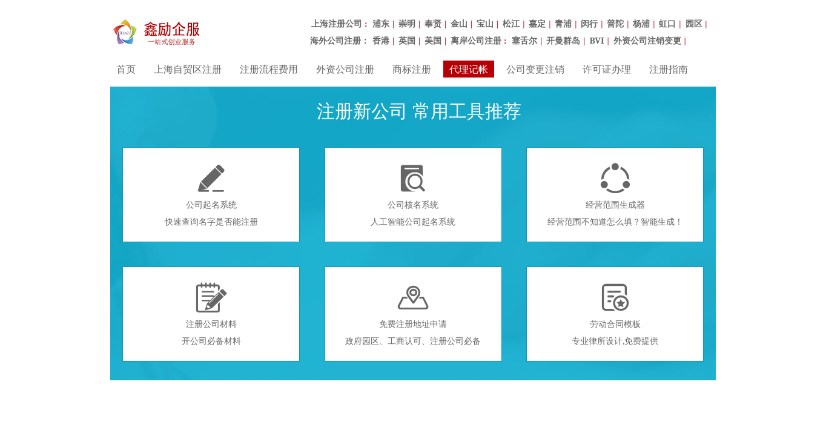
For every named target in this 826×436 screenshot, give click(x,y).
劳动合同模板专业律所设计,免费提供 (615, 314)
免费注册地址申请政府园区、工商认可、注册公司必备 (413, 314)
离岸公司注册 (476, 40)
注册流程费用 (269, 69)
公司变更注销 (535, 69)
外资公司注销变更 (647, 40)
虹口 (667, 23)
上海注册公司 (336, 23)
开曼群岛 (563, 40)
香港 (380, 40)
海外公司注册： (339, 40)
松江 (511, 23)
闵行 (589, 23)
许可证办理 (607, 69)
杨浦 (641, 23)
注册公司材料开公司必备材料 (211, 314)
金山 (459, 23)
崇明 (406, 23)
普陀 (615, 23)
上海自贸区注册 (188, 69)
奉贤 (433, 23)
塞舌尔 (524, 40)
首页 (126, 69)
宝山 (485, 23)
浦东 (380, 23)
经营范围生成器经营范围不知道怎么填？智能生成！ (615, 195)
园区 (694, 23)
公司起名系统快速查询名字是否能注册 (211, 195)
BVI (596, 40)
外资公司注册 (345, 69)
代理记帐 (468, 69)
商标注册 (411, 69)
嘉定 (537, 23)
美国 (433, 40)
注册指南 (668, 69)
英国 (406, 40)
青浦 (563, 23)
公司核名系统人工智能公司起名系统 (413, 195)
